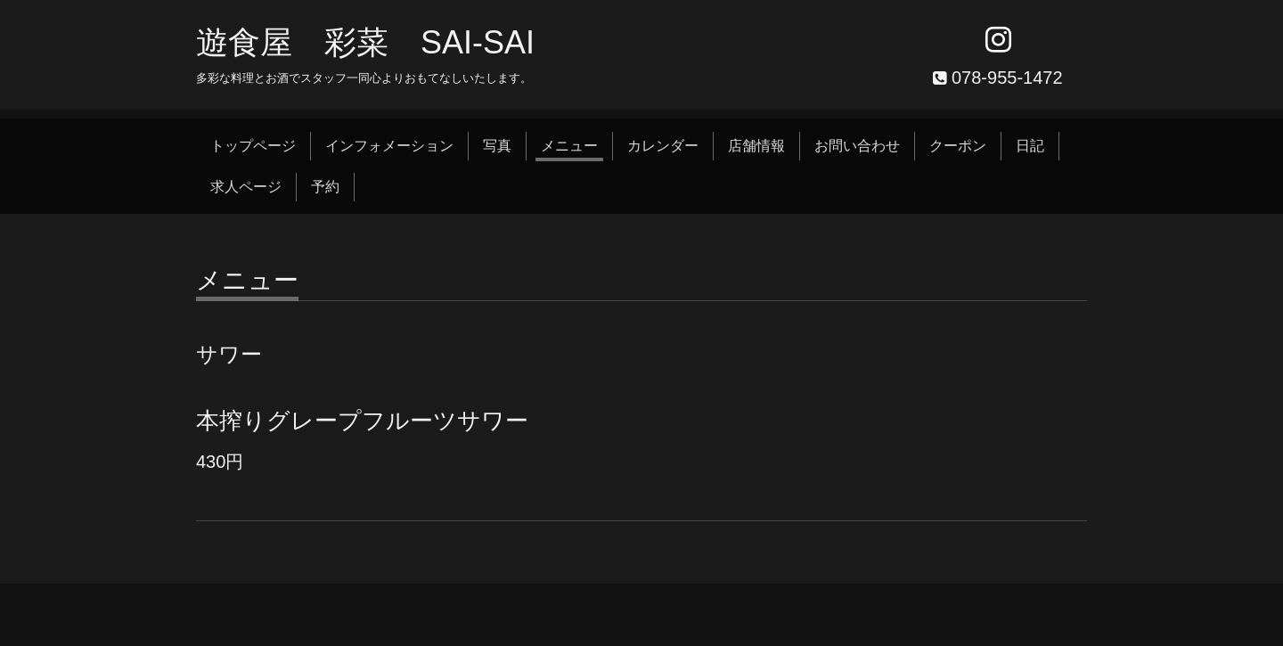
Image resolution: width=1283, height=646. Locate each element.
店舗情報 (756, 145)
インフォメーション (389, 145)
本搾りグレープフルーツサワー (362, 420)
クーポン (957, 145)
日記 (1030, 145)
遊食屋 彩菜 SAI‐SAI (365, 42)
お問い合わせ (857, 145)
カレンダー (663, 145)
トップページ (253, 145)
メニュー (569, 145)
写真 (497, 145)
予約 (325, 186)
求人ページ (246, 186)
